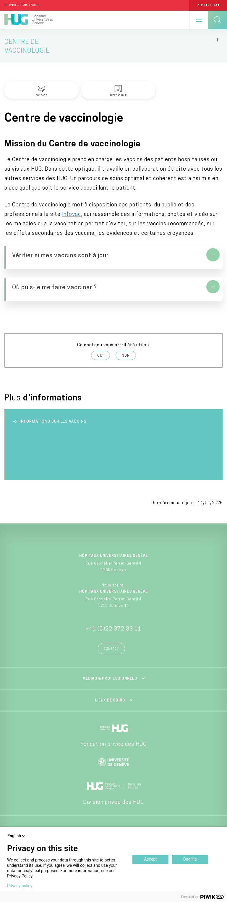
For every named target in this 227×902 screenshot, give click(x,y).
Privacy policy (19, 885)
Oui (100, 356)
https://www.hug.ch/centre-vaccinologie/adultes (113, 289)
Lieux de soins (110, 700)
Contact (111, 649)
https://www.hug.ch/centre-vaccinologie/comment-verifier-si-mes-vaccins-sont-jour (113, 257)
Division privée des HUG (113, 802)
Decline (190, 859)
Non (126, 356)
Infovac (71, 214)
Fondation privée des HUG (113, 744)
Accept (150, 859)
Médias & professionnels (109, 678)
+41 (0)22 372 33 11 (113, 629)
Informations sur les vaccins (53, 421)
